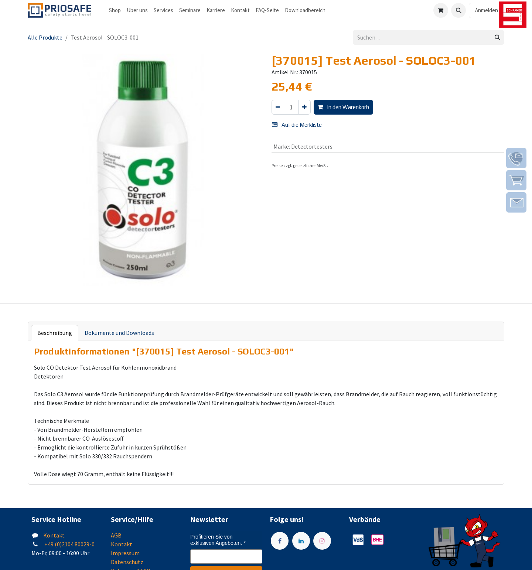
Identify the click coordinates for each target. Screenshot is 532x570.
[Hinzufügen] (304, 107)
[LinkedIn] (301, 541)
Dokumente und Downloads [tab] (119, 332)
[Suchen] (497, 37)
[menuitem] (115, 10)
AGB (116, 535)
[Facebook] (280, 541)
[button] (458, 10)
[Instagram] (322, 541)
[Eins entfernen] (278, 107)
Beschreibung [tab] (54, 332)
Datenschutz (127, 562)
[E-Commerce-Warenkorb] (440, 10)
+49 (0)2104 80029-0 (69, 544)
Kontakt (54, 535)
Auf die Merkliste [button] (297, 125)
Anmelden (486, 10)
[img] (516, 158)
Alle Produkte (45, 37)
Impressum (125, 553)
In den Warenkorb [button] (343, 107)
